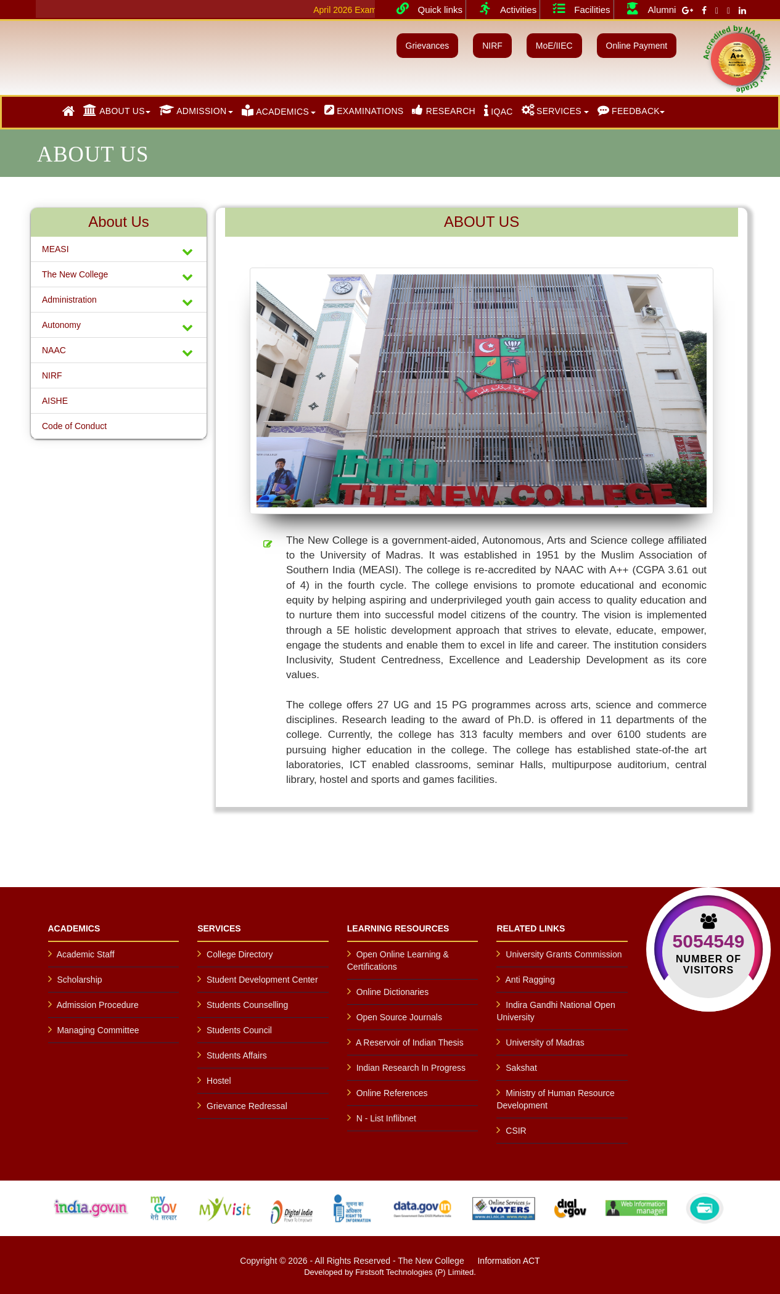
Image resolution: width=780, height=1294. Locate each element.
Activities (502, 8)
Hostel (219, 1081)
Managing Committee (98, 1030)
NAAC (118, 351)
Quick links (425, 8)
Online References (392, 1093)
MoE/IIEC (554, 46)
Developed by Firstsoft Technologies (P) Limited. (390, 1272)
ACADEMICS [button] (275, 110)
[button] (68, 111)
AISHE (55, 401)
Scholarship (79, 980)
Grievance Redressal (247, 1106)
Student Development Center (262, 980)
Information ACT (508, 1261)
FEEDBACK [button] (628, 110)
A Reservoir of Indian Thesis (410, 1042)
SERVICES (551, 110)
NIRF (492, 46)
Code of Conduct (74, 426)
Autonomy (118, 326)
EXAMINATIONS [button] (364, 110)
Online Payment (637, 46)
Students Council (239, 1030)
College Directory (240, 954)
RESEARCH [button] (443, 110)
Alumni (646, 8)
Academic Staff (86, 954)
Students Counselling (247, 1005)
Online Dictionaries (392, 992)
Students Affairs (237, 1055)
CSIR (516, 1131)
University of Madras (545, 1042)
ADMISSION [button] (193, 110)
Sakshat (521, 1068)
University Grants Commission (564, 954)
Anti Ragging (530, 980)
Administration (118, 301)
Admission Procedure (98, 1005)
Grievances (428, 46)
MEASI (118, 250)
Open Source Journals (399, 1017)
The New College (118, 275)
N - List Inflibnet (386, 1118)
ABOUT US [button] (114, 110)
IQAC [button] (498, 110)
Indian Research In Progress (411, 1068)
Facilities (576, 8)
